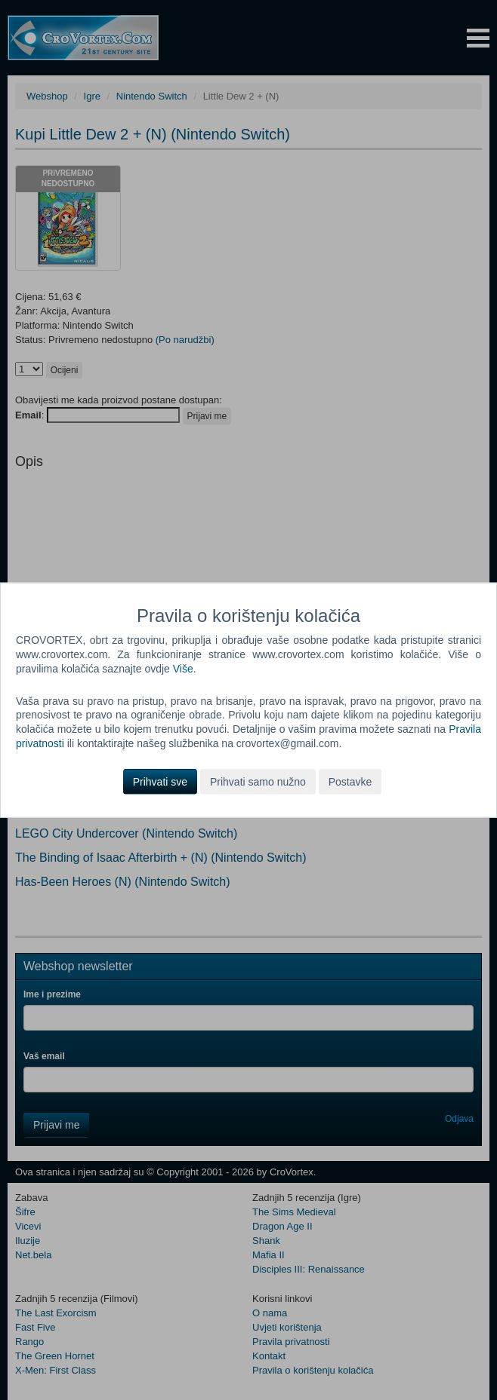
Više (183, 668)
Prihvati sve (160, 782)
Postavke (350, 782)
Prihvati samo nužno (258, 782)
